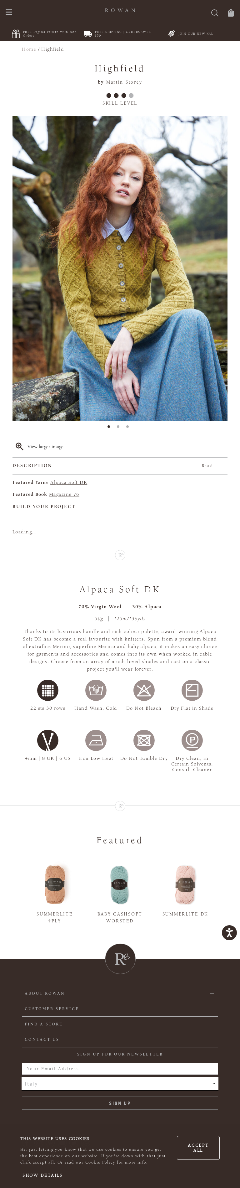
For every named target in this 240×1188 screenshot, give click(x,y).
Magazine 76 (64, 494)
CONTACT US (42, 1039)
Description (112, 465)
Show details (42, 1175)
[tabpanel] (120, 268)
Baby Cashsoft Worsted (120, 917)
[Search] (214, 13)
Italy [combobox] (31, 1084)
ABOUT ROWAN (45, 993)
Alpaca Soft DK (68, 482)
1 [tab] (111, 428)
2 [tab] (120, 428)
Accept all (198, 1148)
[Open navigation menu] (8, 13)
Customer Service (52, 1009)
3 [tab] (129, 428)
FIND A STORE (44, 1024)
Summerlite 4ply (54, 917)
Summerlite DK (185, 914)
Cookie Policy (100, 1162)
